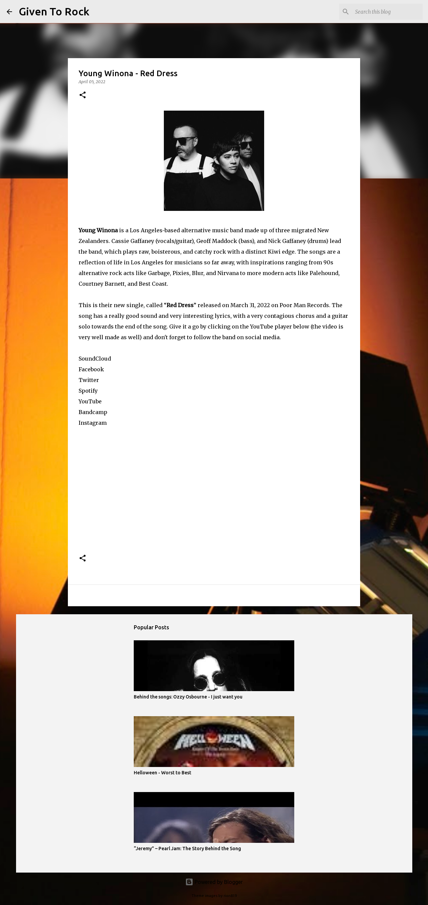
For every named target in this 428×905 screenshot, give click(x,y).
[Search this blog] (387, 12)
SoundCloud (95, 358)
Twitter (89, 380)
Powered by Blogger (214, 882)
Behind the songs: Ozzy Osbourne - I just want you (188, 696)
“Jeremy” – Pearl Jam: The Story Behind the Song (187, 848)
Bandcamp (93, 412)
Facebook (91, 369)
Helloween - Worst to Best (162, 772)
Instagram (93, 422)
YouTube (90, 401)
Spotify (88, 390)
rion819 (230, 896)
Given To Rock (54, 11)
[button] (83, 95)
